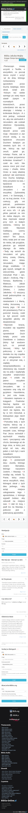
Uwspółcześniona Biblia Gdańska (9, 738)
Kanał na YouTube (6, 803)
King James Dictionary (6, 777)
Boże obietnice (5, 797)
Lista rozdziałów (21, 50)
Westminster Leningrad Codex (9, 750)
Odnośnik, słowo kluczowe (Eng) (9, 694)
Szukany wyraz (5, 672)
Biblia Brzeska (5, 727)
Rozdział (3, 544)
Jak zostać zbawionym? (7, 784)
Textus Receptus (5, 742)
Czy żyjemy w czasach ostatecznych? (10, 790)
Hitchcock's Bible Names (7, 775)
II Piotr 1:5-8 (22, 637)
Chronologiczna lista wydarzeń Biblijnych (11, 793)
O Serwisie (4, 806)
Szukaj (14, 701)
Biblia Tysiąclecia (6, 758)
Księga (3, 539)
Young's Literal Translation (8, 745)
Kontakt (3, 808)
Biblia (3, 534)
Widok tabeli (22, 60)
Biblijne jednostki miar (7, 788)
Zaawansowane (6, 32)
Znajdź (14, 680)
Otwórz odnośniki (17, 28)
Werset (3, 548)
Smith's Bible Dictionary (7, 779)
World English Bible (6, 747)
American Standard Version (8, 739)
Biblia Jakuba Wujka (6, 733)
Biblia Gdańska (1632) (7, 729)
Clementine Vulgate (6, 741)
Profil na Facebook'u (6, 805)
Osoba (3, 667)
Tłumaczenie (5, 34)
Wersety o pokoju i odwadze (8, 794)
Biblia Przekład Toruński (7, 736)
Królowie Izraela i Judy (7, 796)
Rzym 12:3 (22, 592)
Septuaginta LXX (6, 748)
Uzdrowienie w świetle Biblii (8, 787)
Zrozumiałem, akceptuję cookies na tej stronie (13, 5)
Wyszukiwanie (6, 29)
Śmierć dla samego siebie (8, 791)
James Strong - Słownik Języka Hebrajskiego (11, 771)
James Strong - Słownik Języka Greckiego (11, 772)
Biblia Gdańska (5, 755)
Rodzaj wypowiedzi (6, 662)
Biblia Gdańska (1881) (7, 730)
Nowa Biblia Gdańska (7, 735)
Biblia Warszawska (6, 732)
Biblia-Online (7, 9)
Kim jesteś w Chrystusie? (7, 785)
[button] (14, 536)
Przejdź (14, 554)
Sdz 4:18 (23, 573)
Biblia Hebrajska (5, 757)
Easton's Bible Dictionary (7, 774)
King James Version (6, 744)
